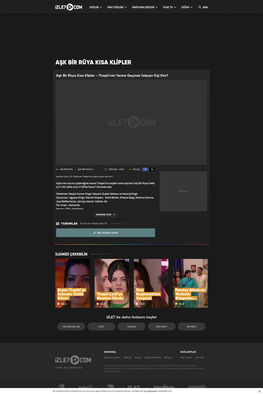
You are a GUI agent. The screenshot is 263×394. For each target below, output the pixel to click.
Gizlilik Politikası (152, 357)
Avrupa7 (110, 387)
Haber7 (164, 387)
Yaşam (131, 326)
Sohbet (192, 326)
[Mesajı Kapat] (259, 391)
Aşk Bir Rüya (66, 169)
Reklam (128, 357)
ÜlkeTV (134, 387)
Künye (138, 357)
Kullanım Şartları (112, 357)
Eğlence (161, 326)
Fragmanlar (71, 326)
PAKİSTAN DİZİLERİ (145, 7)
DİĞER (186, 7)
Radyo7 (86, 387)
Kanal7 (61, 387)
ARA (203, 7)
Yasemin (197, 387)
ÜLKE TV (169, 7)
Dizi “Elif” (200, 357)
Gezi (101, 326)
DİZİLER (96, 7)
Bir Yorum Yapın (105, 233)
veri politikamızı (150, 391)
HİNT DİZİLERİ (117, 7)
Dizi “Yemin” (186, 357)
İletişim (168, 357)
